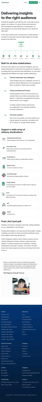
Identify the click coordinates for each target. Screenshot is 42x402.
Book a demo (33, 2)
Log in (25, 2)
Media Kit (24, 348)
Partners (24, 334)
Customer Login (26, 356)
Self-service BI (5, 314)
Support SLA (4, 358)
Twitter (4, 370)
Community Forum (26, 324)
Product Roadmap (27, 319)
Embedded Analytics (6, 322)
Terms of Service (5, 356)
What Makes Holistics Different (9, 327)
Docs (23, 314)
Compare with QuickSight (7, 339)
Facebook (4, 375)
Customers (25, 353)
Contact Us (25, 346)
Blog (23, 332)
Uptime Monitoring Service (29, 329)
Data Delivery (4, 319)
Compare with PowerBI (7, 337)
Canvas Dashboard (6, 324)
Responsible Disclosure (7, 361)
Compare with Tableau (7, 334)
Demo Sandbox (26, 317)
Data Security (4, 346)
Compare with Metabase (7, 332)
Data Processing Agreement (8, 363)
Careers (24, 351)
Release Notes (26, 322)
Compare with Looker (6, 329)
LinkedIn (4, 373)
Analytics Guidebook (27, 327)
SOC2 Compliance (6, 348)
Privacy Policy (4, 353)
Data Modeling (5, 317)
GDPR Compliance (6, 351)
